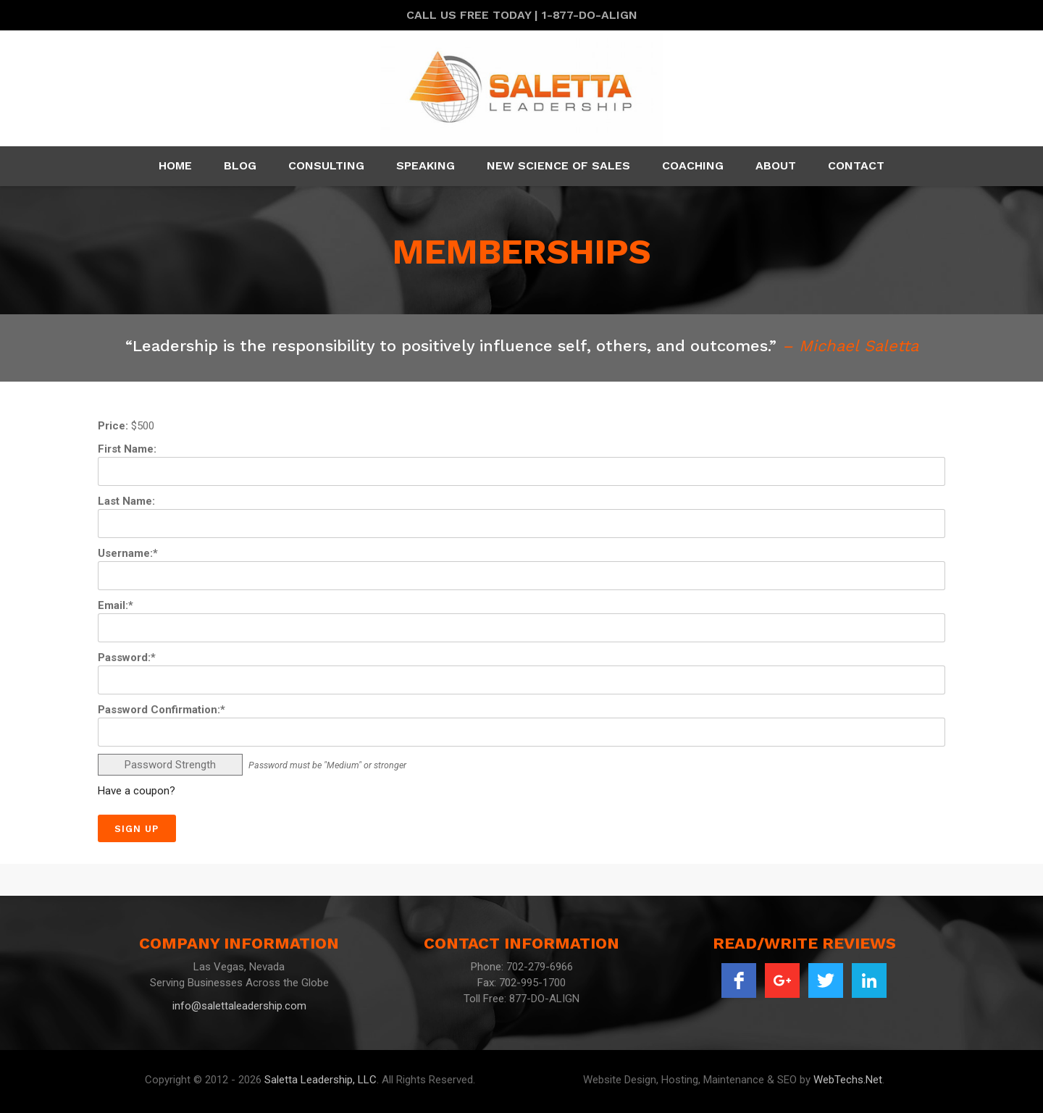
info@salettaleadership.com (239, 1005)
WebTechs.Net (847, 1079)
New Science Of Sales (558, 165)
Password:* (127, 657)
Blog (240, 165)
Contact (856, 165)
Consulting (326, 165)
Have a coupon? (136, 790)
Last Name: (126, 501)
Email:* (115, 605)
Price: (113, 425)
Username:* (128, 553)
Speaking (425, 165)
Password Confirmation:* (161, 709)
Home (175, 165)
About (775, 165)
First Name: (127, 448)
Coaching (693, 165)
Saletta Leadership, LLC (320, 1079)
